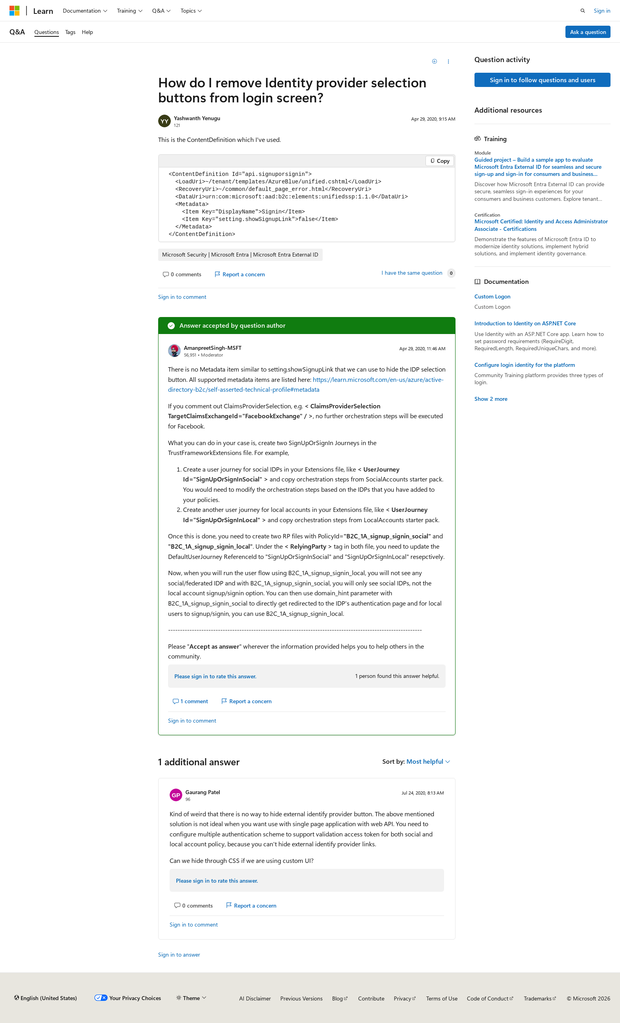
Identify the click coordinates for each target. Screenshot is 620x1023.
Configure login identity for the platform (524, 364)
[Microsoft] (14, 11)
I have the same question (412, 273)
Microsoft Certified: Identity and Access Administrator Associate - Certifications (541, 225)
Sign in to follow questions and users (542, 79)
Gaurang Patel (202, 792)
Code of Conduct (487, 998)
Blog (337, 998)
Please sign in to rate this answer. (215, 676)
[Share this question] (449, 61)
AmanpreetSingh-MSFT (213, 347)
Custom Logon (492, 296)
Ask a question (588, 32)
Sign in (602, 10)
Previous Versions (301, 998)
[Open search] (583, 11)
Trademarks (538, 998)
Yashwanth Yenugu (197, 118)
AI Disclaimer (255, 998)
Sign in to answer (179, 954)
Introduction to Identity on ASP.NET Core (525, 323)
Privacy (402, 998)
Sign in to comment (182, 296)
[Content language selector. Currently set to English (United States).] (45, 998)
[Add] (435, 61)
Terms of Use (441, 998)
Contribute (371, 998)
